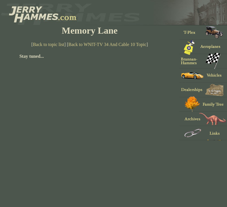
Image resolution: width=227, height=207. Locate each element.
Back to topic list (48, 44)
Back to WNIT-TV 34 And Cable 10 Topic (107, 44)
